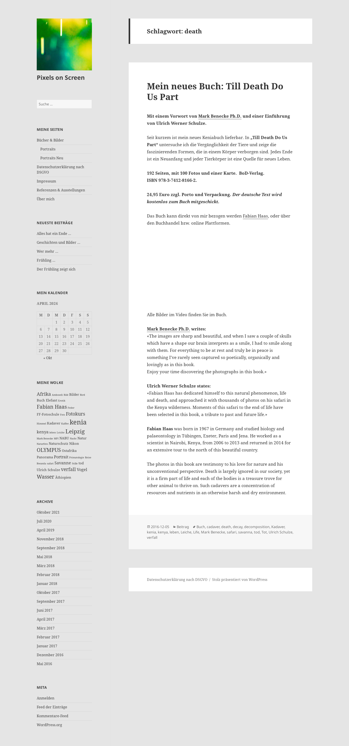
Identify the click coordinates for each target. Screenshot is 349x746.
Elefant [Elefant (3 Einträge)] (51, 400)
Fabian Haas (255, 216)
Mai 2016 (44, 663)
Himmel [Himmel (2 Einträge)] (41, 423)
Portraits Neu (51, 158)
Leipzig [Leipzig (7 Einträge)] (75, 431)
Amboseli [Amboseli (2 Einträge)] (57, 394)
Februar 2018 (48, 574)
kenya (163, 532)
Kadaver (277, 526)
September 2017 (51, 601)
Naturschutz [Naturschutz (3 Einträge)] (58, 443)
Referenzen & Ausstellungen (61, 190)
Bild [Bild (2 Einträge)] (66, 394)
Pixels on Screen (61, 77)
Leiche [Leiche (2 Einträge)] (61, 432)
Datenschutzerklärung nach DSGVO (177, 579)
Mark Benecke (213, 532)
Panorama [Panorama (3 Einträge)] (45, 457)
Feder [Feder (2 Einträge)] (71, 407)
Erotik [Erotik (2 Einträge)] (61, 400)
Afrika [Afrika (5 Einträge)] (44, 394)
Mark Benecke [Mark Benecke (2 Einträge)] (45, 438)
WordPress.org (49, 724)
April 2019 (45, 530)
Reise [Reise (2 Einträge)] (88, 457)
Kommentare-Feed (52, 715)
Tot (264, 532)
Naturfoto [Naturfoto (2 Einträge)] (42, 443)
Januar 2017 (47, 646)
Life (196, 532)
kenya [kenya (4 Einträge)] (43, 431)
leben (174, 532)
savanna (245, 532)
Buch (201, 526)
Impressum (46, 181)
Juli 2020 (44, 521)
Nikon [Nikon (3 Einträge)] (74, 443)
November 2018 (50, 539)
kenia (151, 532)
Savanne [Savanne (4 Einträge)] (63, 462)
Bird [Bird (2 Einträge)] (82, 394)
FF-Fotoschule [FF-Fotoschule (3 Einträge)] (48, 414)
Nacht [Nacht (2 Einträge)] (73, 438)
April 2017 (45, 619)
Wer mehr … (47, 251)
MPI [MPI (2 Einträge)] (56, 438)
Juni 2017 (45, 610)
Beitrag (183, 526)
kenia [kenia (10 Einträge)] (78, 422)
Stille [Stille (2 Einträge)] (75, 463)
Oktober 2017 (48, 592)
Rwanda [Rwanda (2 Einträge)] (41, 463)
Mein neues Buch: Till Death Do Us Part (215, 91)
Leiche (186, 532)
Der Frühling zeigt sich (56, 269)
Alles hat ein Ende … (54, 233)
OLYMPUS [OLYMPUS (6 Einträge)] (49, 449)
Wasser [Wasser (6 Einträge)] (45, 476)
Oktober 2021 (48, 512)
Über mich (46, 199)
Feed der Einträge (52, 707)
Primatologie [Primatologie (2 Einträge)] (76, 457)
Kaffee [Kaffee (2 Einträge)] (65, 423)
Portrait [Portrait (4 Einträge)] (61, 456)
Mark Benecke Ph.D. (219, 116)
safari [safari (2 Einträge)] (50, 463)
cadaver (213, 526)
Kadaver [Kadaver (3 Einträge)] (53, 423)
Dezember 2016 (50, 654)
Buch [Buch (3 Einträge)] (41, 400)
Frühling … (46, 260)
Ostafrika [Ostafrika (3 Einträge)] (69, 450)
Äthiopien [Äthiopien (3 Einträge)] (63, 477)
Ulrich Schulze (280, 532)
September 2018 (51, 547)
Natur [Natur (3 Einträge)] (82, 438)
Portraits (47, 149)
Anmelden (45, 698)
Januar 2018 (47, 583)
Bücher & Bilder (50, 140)
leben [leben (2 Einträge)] (52, 432)
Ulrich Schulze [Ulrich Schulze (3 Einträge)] (48, 469)
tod (257, 532)
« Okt (47, 357)
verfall (152, 537)
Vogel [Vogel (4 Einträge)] (82, 469)
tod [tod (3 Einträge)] (81, 463)
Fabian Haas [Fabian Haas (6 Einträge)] (52, 406)
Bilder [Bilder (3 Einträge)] (74, 394)
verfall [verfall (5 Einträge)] (68, 469)
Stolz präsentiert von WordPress (239, 579)
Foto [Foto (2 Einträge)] (62, 414)
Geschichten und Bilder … (58, 242)
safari (231, 532)
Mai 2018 (44, 556)
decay (237, 526)
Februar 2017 (48, 637)
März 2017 (46, 628)
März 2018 (46, 565)
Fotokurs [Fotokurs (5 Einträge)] (75, 414)
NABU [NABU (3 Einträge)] (64, 438)
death (226, 526)
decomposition (257, 526)
